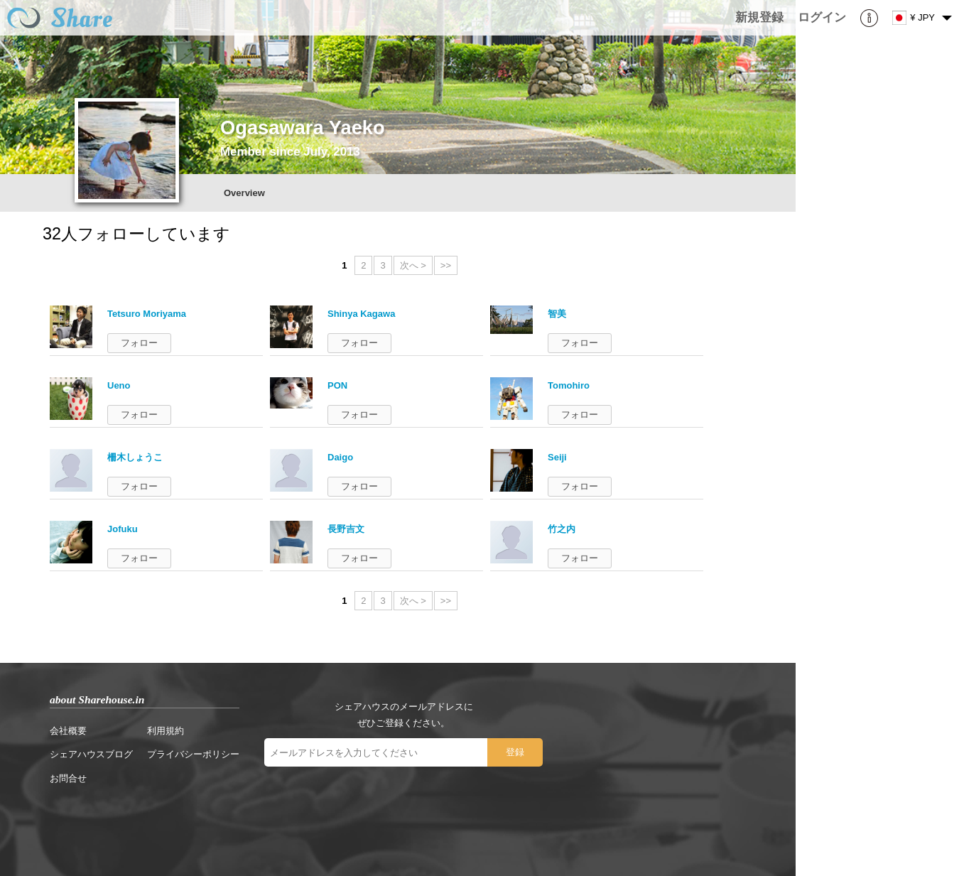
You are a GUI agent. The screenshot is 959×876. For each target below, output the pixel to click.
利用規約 (165, 730)
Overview (244, 193)
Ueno (119, 385)
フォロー (139, 342)
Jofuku (122, 529)
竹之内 (561, 529)
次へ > (413, 265)
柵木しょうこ (135, 457)
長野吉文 (345, 529)
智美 (557, 313)
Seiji (557, 457)
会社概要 (68, 730)
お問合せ (68, 778)
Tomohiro (569, 385)
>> (445, 265)
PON (337, 385)
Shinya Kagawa (361, 313)
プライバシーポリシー (193, 754)
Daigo (340, 457)
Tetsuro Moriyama (146, 313)
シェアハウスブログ (91, 754)
